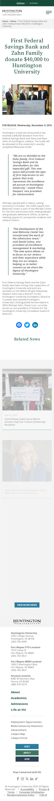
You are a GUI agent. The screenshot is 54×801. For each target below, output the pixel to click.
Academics (19, 698)
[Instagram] (22, 778)
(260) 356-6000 (19, 641)
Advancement (19, 730)
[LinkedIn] (31, 778)
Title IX (43, 795)
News (13, 21)
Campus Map (18, 734)
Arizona (33, 3)
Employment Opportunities (26, 722)
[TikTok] (36, 778)
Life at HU (18, 710)
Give (27, 759)
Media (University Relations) (27, 726)
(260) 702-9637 (19, 670)
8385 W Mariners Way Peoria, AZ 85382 (23, 680)
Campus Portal (19, 738)
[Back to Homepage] (27, 621)
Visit (27, 746)
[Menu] (49, 13)
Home (5, 21)
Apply (27, 752)
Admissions (19, 704)
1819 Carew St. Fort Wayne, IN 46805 (22, 652)
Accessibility (27, 789)
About (15, 692)
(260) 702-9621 (19, 655)
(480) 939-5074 (19, 684)
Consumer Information (31, 792)
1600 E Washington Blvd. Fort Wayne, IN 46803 (24, 666)
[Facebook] (18, 778)
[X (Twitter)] (27, 778)
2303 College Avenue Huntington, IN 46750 (22, 637)
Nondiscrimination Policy (21, 795)
